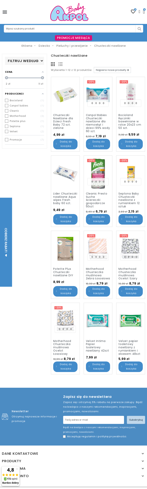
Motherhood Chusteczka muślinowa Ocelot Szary (127, 273)
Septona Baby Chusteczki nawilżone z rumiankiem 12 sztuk (129, 200)
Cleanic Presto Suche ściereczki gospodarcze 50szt (96, 200)
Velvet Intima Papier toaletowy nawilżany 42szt (97, 345)
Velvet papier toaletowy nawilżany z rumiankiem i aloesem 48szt (129, 347)
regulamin (89, 436)
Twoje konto (15, 476)
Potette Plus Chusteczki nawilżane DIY (63, 272)
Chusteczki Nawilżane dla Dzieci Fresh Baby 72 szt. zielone (63, 121)
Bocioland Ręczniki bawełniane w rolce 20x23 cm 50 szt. (129, 121)
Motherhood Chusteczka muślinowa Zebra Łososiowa (98, 273)
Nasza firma (14, 468)
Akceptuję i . (97, 436)
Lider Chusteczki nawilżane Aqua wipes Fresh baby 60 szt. (65, 198)
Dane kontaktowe (20, 453)
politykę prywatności (112, 436)
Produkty (11, 461)
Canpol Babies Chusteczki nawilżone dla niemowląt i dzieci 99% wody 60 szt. (98, 123)
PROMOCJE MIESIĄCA (73, 38)
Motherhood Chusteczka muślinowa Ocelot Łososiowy (62, 347)
